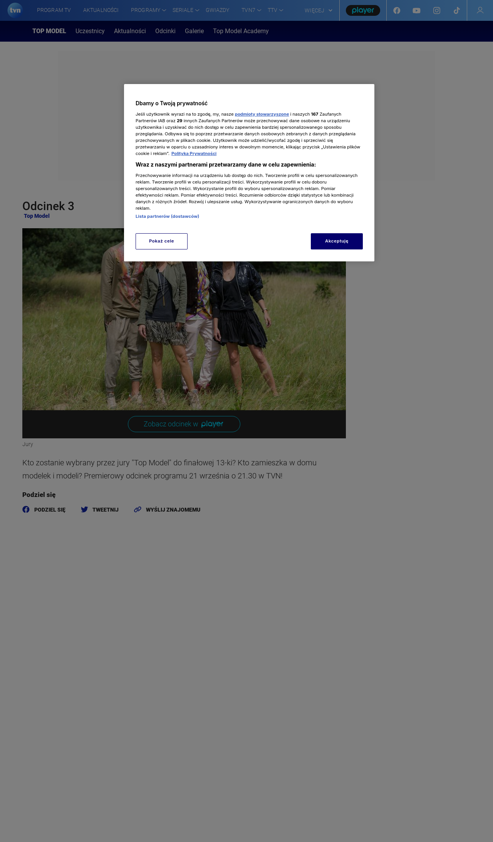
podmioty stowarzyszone (262, 114)
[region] (249, 172)
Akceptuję (337, 241)
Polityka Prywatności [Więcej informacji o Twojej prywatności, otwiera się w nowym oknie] (193, 153)
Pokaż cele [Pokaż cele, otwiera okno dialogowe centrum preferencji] (161, 241)
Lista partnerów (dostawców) (167, 216)
